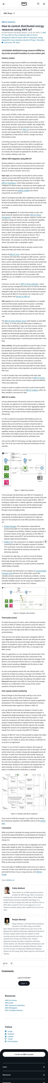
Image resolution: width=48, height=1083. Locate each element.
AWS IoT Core (14, 254)
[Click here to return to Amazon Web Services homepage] (24, 4)
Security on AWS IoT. (23, 296)
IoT (13, 880)
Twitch (8, 1039)
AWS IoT (26, 129)
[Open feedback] (46, 541)
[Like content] (5, 963)
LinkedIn (9, 1036)
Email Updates (11, 1041)
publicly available (24, 190)
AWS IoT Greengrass (9, 183)
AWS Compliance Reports (14, 1010)
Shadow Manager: (10, 526)
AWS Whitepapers (11, 1008)
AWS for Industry (11, 1000)
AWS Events (9, 1003)
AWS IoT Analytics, (32, 390)
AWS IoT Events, (39, 378)
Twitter (9, 1031)
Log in (24, 983)
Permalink (40, 40)
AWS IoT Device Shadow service (16, 321)
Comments (7, 42)
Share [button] (16, 42)
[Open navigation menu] (3, 4)
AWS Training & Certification (15, 1005)
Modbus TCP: (8, 542)
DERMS (8, 880)
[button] (24, 13)
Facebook (9, 1034)
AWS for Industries (8, 22)
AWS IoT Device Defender (29, 284)
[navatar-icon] (44, 4)
